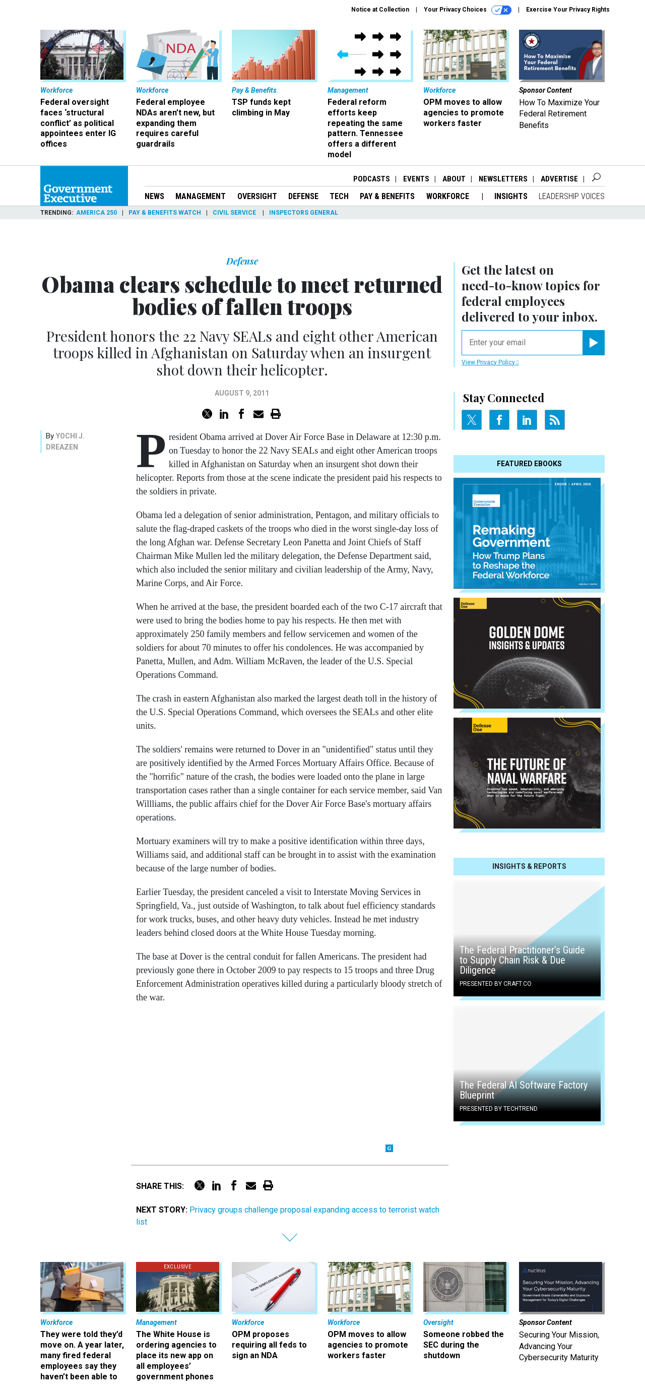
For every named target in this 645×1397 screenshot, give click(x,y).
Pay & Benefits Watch (164, 212)
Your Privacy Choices (467, 10)
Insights (511, 196)
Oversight (257, 196)
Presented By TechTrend (499, 1108)
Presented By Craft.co (496, 983)
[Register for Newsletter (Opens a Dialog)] (593, 343)
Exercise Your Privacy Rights (568, 9)
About (454, 178)
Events (416, 178)
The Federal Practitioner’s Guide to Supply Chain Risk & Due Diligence (522, 960)
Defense (303, 196)
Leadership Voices (572, 196)
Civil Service (235, 212)
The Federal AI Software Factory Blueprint (524, 1090)
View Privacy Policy (490, 362)
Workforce (448, 196)
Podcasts (371, 178)
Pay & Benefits (387, 196)
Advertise (559, 178)
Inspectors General (303, 212)
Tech (339, 196)
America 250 (96, 212)
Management (200, 196)
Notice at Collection (380, 9)
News (154, 196)
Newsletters (503, 178)
